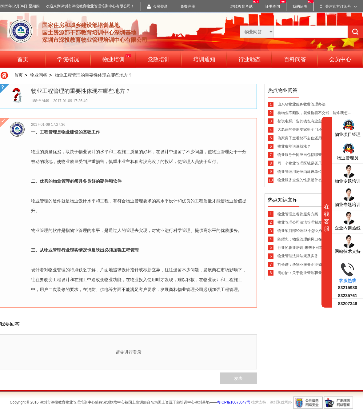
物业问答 (38, 75)
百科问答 (295, 59)
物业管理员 (347, 150)
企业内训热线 (348, 220)
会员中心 (340, 59)
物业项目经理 (348, 127)
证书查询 (272, 6)
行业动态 (249, 59)
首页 (22, 59)
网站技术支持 (348, 244)
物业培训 (116, 58)
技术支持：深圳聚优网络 (271, 402)
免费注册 (187, 6)
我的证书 (300, 6)
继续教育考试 (241, 6)
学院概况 (68, 59)
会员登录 (157, 6)
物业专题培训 (348, 174)
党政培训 (159, 59)
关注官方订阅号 (338, 6)
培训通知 (204, 59)
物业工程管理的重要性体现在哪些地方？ (93, 75)
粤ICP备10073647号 (233, 402)
